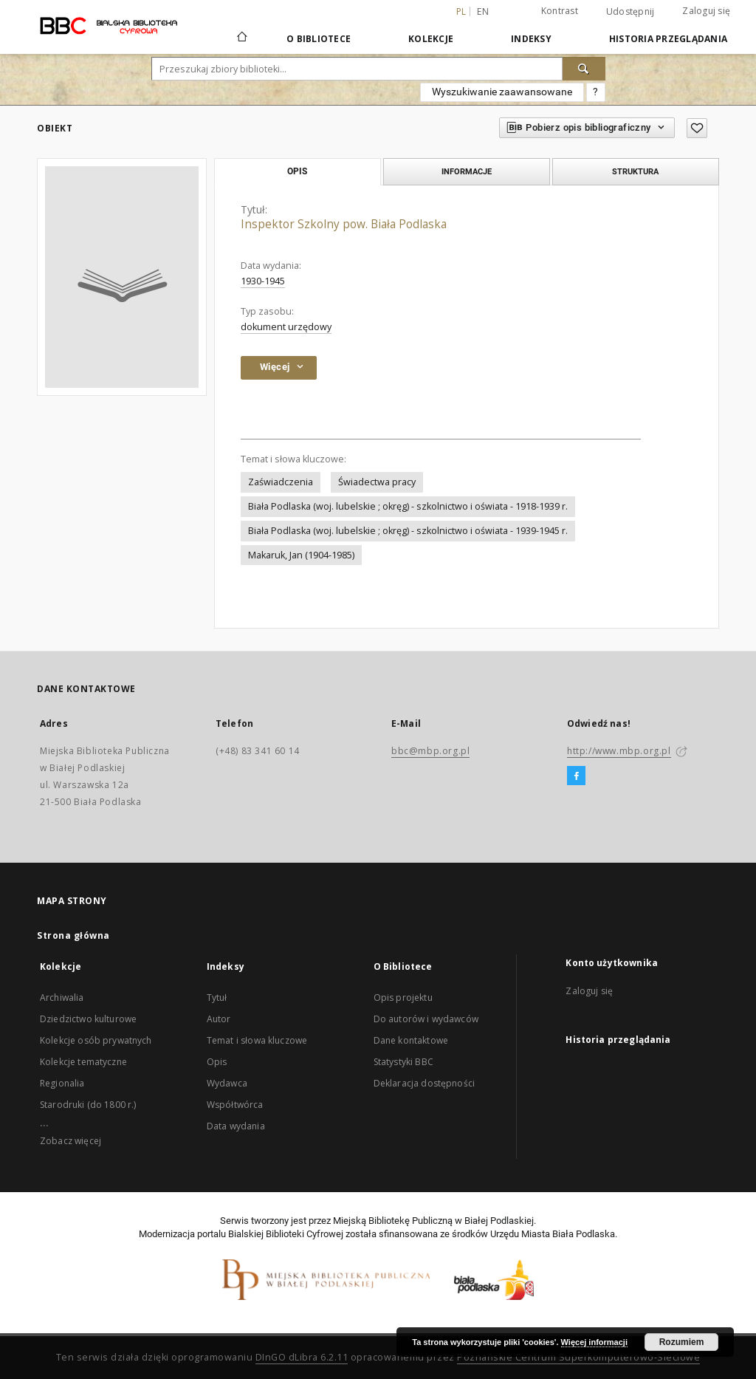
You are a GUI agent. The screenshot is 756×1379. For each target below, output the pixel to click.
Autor (219, 1019)
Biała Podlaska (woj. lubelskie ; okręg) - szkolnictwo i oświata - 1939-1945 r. (408, 530)
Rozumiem (681, 1342)
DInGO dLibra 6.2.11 (301, 1357)
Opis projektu (403, 997)
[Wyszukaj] (584, 69)
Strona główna (73, 935)
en (483, 11)
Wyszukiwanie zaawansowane (502, 91)
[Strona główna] (241, 38)
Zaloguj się (706, 10)
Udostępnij (630, 12)
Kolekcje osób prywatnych (96, 1040)
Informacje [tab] (466, 171)
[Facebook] (576, 776)
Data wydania (236, 1126)
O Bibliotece (318, 38)
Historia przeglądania (668, 38)
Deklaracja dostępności (424, 1083)
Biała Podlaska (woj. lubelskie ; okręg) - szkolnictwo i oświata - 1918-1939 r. (408, 506)
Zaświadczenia (280, 482)
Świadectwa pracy (377, 482)
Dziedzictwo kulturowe (88, 1019)
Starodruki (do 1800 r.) (88, 1104)
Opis (217, 1061)
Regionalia (62, 1083)
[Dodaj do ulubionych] (697, 128)
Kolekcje (430, 38)
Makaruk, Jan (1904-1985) (301, 555)
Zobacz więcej (70, 1141)
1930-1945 (263, 281)
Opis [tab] (297, 171)
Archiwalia (62, 997)
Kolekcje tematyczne (83, 1061)
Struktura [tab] (635, 171)
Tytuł (217, 997)
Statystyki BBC (403, 1061)
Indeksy (531, 38)
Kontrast (559, 10)
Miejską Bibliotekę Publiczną (393, 1220)
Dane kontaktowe (411, 1040)
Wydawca (227, 1083)
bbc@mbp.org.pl (430, 751)
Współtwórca (235, 1104)
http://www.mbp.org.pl (619, 751)
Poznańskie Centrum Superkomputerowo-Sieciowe (578, 1357)
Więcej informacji (594, 1342)
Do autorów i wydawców (426, 1019)
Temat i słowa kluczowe (257, 1040)
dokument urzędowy (286, 327)
